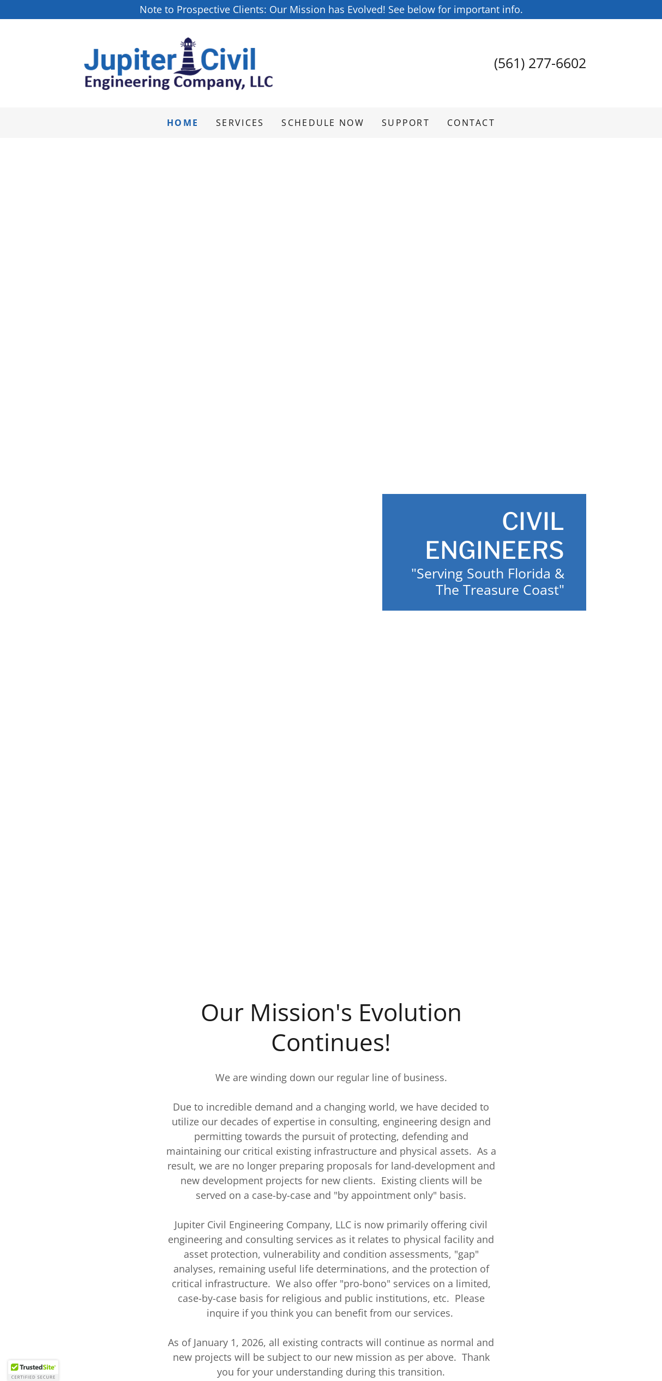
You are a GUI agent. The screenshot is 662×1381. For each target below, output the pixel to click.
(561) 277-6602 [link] (540, 62)
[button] (33, 1370)
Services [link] (240, 123)
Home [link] (182, 123)
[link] (180, 62)
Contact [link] (471, 123)
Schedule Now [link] (322, 123)
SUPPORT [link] (406, 123)
